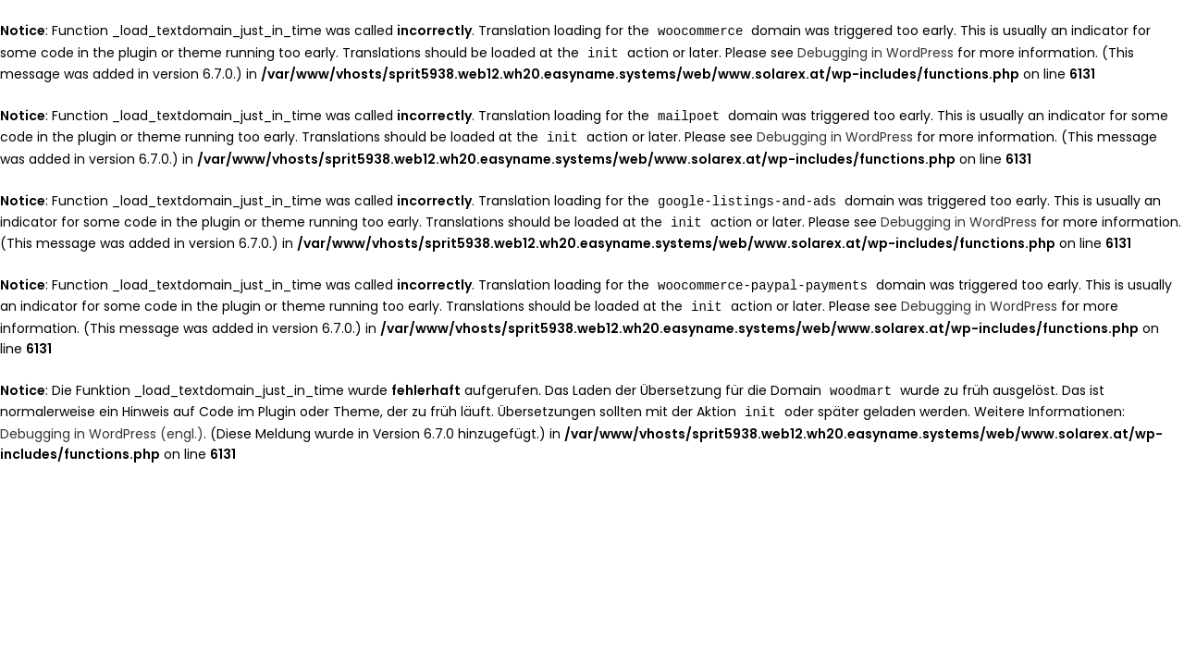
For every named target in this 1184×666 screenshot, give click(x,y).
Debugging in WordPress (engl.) (102, 424)
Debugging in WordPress (875, 52)
